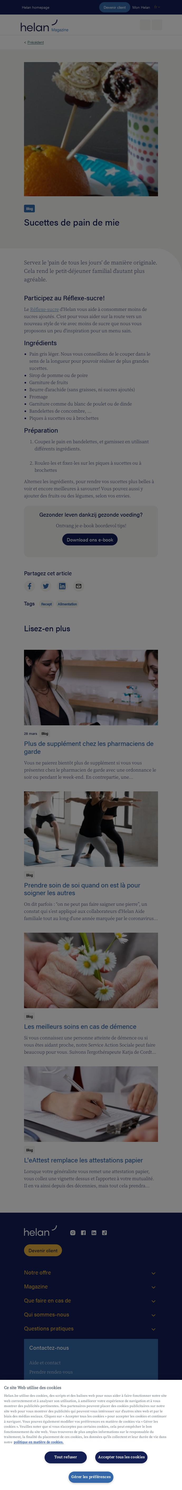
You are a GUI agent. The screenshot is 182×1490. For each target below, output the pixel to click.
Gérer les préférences (91, 1477)
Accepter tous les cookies (121, 1457)
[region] (91, 1435)
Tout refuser (65, 1457)
